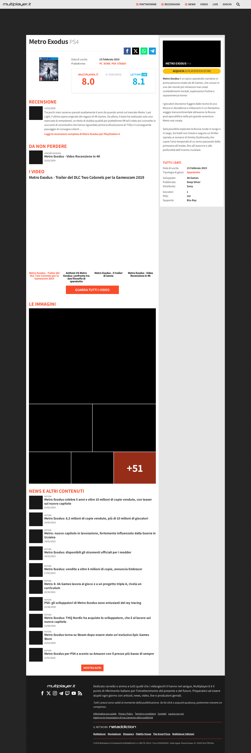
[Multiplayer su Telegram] (61, 693)
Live (215, 4)
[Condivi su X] (135, 51)
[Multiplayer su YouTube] (74, 693)
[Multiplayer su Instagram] (55, 693)
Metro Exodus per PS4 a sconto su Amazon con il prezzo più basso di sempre (99, 653)
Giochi (227, 4)
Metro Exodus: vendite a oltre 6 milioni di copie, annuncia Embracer (93, 569)
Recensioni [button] (170, 4)
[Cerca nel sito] (238, 4)
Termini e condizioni (145, 713)
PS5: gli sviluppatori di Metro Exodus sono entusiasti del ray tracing (92, 603)
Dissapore (128, 734)
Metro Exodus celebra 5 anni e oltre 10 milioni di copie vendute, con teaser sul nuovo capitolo (98, 501)
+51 (135, 468)
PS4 (114, 63)
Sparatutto (193, 172)
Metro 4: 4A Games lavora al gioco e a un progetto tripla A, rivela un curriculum (93, 586)
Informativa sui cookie (104, 713)
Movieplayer (114, 734)
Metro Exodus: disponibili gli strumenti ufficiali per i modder (87, 552)
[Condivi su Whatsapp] (143, 51)
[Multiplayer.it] (17, 4)
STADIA (121, 63)
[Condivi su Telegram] (152, 51)
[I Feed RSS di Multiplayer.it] (80, 693)
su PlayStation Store (192, 71)
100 (144, 74)
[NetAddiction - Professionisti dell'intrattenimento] (122, 727)
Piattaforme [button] (146, 4)
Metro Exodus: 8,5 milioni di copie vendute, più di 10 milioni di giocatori (96, 518)
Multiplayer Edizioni (183, 734)
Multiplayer (99, 734)
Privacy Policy (125, 713)
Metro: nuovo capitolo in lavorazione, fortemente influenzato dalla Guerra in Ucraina (100, 535)
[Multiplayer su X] (49, 693)
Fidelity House (143, 734)
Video (204, 4)
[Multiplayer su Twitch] (67, 693)
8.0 (88, 81)
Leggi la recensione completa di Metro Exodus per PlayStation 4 (82, 134)
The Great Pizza (161, 734)
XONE (107, 63)
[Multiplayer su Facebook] (42, 693)
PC (100, 63)
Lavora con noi (176, 713)
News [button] (190, 4)
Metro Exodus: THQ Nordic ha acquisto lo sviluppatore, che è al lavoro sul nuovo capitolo (97, 620)
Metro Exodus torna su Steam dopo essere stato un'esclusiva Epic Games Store (96, 637)
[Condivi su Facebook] (127, 51)
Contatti (162, 713)
